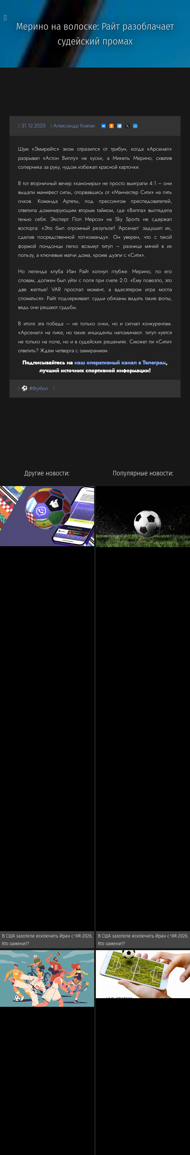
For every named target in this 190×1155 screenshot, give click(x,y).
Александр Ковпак (75, 126)
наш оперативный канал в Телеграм (120, 362)
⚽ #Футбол (35, 388)
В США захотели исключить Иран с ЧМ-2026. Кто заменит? (47, 940)
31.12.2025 (34, 126)
